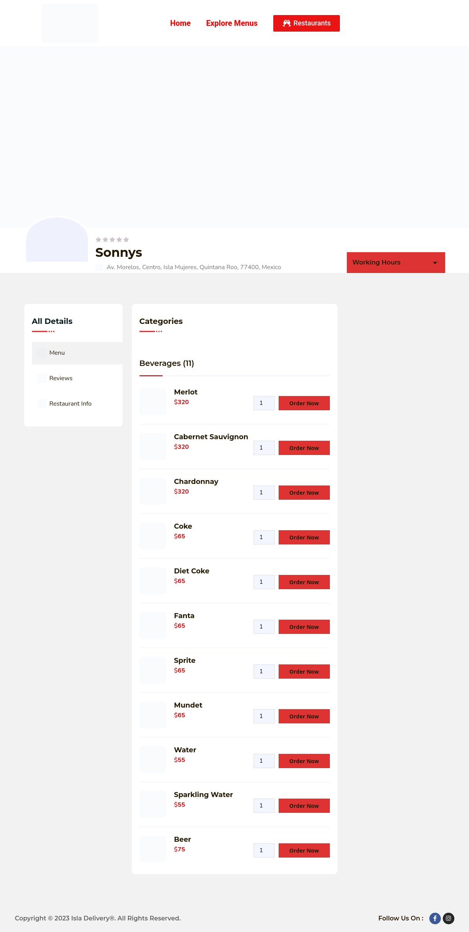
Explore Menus (232, 23)
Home (180, 23)
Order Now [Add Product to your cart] (304, 403)
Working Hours (377, 262)
